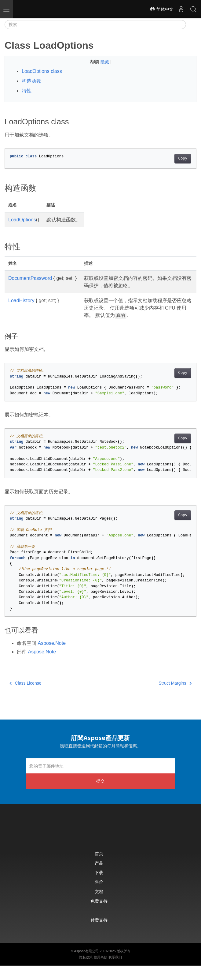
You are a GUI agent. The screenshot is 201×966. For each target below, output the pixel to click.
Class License (25, 683)
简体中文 (162, 9)
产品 (99, 863)
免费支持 (99, 901)
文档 (99, 891)
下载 (99, 872)
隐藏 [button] (105, 61)
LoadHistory (21, 300)
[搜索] (95, 24)
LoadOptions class (42, 71)
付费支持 (99, 920)
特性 (26, 90)
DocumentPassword (30, 278)
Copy (182, 158)
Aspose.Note (52, 643)
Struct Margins (175, 683)
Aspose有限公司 (86, 951)
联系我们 (115, 957)
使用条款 (100, 957)
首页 (99, 853)
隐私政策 (86, 957)
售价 (99, 882)
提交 (100, 781)
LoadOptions (22, 219)
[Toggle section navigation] (191, 24)
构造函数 (31, 81)
